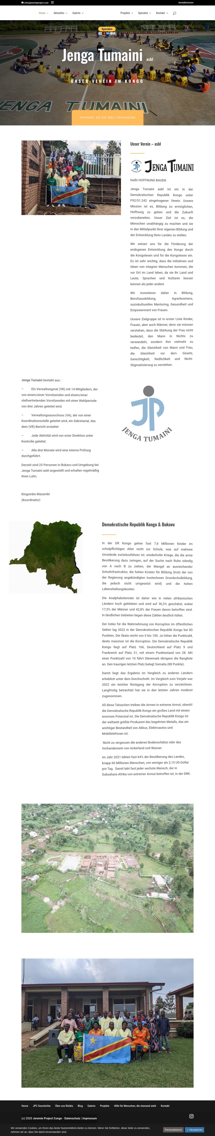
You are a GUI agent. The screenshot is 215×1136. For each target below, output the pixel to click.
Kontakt (160, 13)
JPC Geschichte (41, 1105)
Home (42, 13)
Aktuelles (59, 13)
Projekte (125, 13)
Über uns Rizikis (64, 1105)
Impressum (89, 1118)
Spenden (143, 13)
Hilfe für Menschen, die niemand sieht (135, 1105)
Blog (80, 1105)
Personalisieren (173, 1129)
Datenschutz (72, 1118)
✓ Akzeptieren (194, 1129)
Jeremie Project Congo (47, 1118)
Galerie (76, 13)
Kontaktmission (186, 3)
